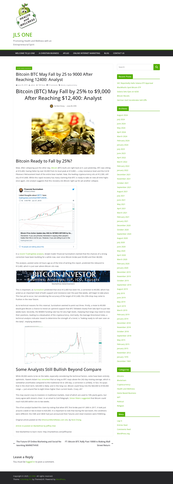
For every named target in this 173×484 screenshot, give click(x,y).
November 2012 (124, 352)
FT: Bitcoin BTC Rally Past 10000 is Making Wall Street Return (89, 443)
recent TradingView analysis (32, 254)
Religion (120, 406)
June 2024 (121, 123)
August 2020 (122, 238)
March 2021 (122, 212)
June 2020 (121, 246)
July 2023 (121, 149)
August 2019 (122, 289)
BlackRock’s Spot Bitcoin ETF (129, 87)
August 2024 (122, 115)
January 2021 (122, 221)
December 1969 (124, 361)
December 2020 (124, 225)
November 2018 (124, 327)
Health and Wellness (126, 389)
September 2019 (124, 285)
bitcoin (63, 85)
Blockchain (121, 380)
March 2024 (122, 136)
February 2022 (123, 166)
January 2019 (122, 319)
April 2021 (121, 208)
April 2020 (121, 255)
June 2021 (121, 200)
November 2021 (124, 179)
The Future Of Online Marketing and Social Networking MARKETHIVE (37, 443)
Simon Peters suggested (80, 398)
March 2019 (122, 310)
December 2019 (124, 272)
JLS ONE (22, 34)
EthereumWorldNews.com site (55, 420)
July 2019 (121, 293)
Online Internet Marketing (86, 53)
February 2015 (123, 344)
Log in (119, 421)
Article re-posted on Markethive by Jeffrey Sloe (36, 426)
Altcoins (120, 376)
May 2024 (121, 128)
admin (33, 85)
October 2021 (123, 183)
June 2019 (121, 297)
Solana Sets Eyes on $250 (128, 91)
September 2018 (124, 335)
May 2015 (121, 340)
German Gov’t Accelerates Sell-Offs (132, 100)
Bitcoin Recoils (123, 96)
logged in (30, 461)
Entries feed (122, 425)
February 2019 (123, 314)
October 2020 (123, 229)
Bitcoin (54, 168)
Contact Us (118, 53)
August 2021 (122, 191)
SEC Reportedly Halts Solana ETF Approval (135, 83)
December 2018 (124, 323)
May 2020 (121, 251)
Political (120, 401)
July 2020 (121, 242)
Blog (106, 53)
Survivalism (39, 289)
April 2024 (121, 132)
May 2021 (121, 204)
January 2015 (122, 348)
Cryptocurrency (123, 384)
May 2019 (121, 302)
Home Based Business (24, 68)
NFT (118, 397)
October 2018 (123, 331)
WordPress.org (123, 433)
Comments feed (124, 429)
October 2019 (123, 280)
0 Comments (52, 85)
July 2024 (121, 119)
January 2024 (122, 145)
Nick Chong (76, 420)
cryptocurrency (71, 85)
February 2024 (123, 140)
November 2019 (124, 276)
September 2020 (124, 234)
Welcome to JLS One (25, 53)
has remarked (44, 379)
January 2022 (122, 170)
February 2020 (123, 263)
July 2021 (121, 195)
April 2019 (121, 306)
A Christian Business (49, 53)
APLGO (66, 53)
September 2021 (124, 187)
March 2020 (122, 259)
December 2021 (124, 174)
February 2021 (123, 217)
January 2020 (122, 268)
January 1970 (122, 357)
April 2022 (121, 157)
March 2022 (122, 162)
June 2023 (121, 153)
